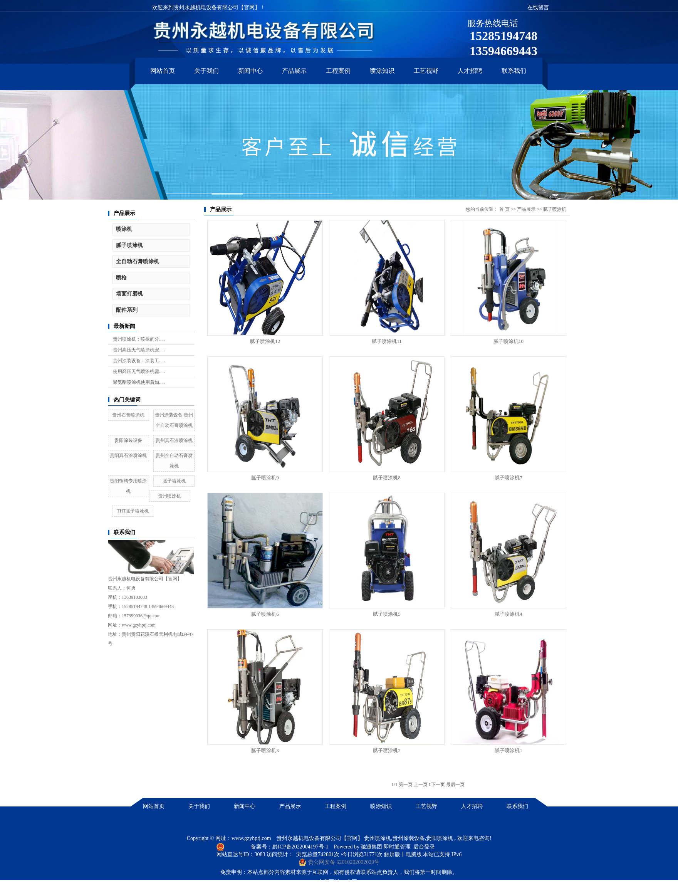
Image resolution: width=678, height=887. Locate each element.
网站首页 (162, 70)
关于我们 (206, 70)
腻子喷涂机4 (508, 614)
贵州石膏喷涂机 (128, 415)
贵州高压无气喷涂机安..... (139, 350)
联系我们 (514, 70)
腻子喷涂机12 (265, 341)
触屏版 (392, 854)
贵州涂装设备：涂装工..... (139, 360)
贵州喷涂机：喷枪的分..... (139, 339)
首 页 (504, 209)
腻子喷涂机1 (508, 750)
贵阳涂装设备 (128, 440)
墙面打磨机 (129, 294)
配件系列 (127, 310)
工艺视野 (426, 70)
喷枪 (121, 278)
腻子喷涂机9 (265, 477)
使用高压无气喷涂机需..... (139, 371)
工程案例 (338, 70)
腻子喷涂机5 (387, 614)
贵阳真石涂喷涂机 (128, 455)
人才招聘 (470, 70)
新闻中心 (250, 70)
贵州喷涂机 (169, 496)
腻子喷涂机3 (265, 750)
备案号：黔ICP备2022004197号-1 (290, 847)
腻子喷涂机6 (265, 614)
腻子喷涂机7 (508, 477)
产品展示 (294, 70)
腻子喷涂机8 (387, 477)
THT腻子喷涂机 (133, 511)
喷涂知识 (382, 70)
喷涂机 (124, 229)
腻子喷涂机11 (387, 341)
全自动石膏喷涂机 (137, 261)
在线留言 (538, 7)
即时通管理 (397, 847)
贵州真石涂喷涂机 (174, 440)
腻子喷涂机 (129, 245)
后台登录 (424, 847)
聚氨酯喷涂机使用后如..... (139, 382)
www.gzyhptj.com (251, 838)
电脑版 (414, 854)
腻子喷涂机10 (508, 341)
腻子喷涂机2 (387, 750)
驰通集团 (372, 847)
